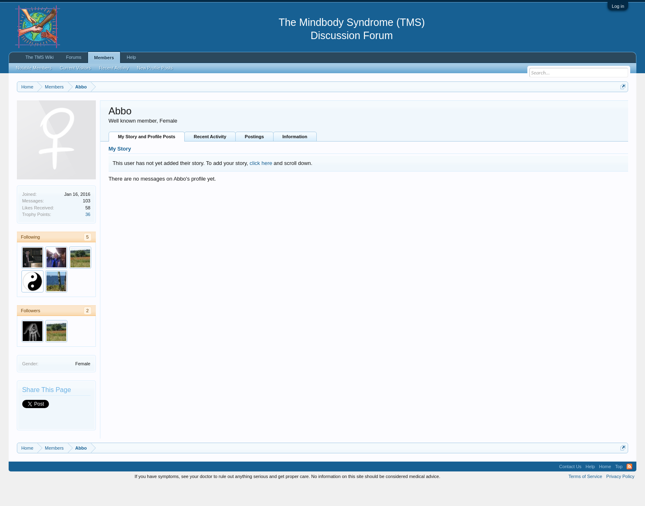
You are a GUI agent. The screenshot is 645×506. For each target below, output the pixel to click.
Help (131, 57)
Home (605, 487)
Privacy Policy (620, 496)
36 (87, 234)
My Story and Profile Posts (146, 157)
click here (261, 184)
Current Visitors (75, 67)
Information (295, 157)
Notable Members (34, 67)
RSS (629, 487)
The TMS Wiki (40, 57)
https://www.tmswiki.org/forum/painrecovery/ (393, 106)
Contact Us (570, 487)
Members (104, 57)
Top (619, 487)
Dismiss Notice (621, 106)
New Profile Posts (155, 67)
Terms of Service (585, 496)
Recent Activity (210, 157)
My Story (120, 170)
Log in (618, 6)
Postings (254, 157)
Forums (73, 57)
